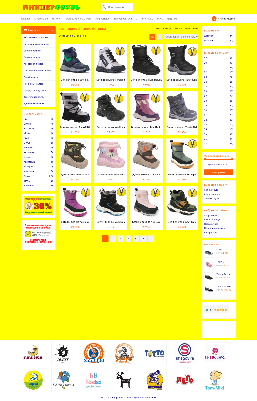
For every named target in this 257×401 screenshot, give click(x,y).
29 (205, 105)
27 (205, 96)
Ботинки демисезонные (36, 44)
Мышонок (29, 171)
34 (205, 129)
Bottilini (28, 124)
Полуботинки (31, 77)
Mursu (27, 133)
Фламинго (29, 185)
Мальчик (208, 40)
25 (205, 86)
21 (205, 67)
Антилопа (29, 152)
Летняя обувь (211, 189)
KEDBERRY (30, 128)
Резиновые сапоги (33, 83)
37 (205, 143)
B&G (26, 119)
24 (205, 81)
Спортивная (210, 215)
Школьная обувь (213, 219)
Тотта (27, 181)
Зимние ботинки (32, 50)
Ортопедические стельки (37, 70)
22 (205, 72)
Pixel (26, 138)
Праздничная (211, 224)
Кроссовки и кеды (33, 64)
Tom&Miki (29, 147)
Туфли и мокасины (34, 103)
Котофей (28, 166)
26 (205, 91)
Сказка (27, 176)
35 (205, 134)
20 (205, 62)
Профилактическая (214, 228)
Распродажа (210, 232)
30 (205, 110)
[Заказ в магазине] (181, 36)
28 (205, 100)
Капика (27, 157)
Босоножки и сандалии (36, 37)
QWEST (28, 143)
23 (205, 77)
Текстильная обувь (34, 97)
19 (205, 58)
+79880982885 (226, 18)
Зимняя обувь (211, 198)
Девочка (208, 35)
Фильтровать (218, 172)
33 (205, 124)
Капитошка (30, 162)
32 (205, 119)
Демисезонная (212, 194)
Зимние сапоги (32, 57)
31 (205, 115)
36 (205, 138)
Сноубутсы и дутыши (35, 90)
